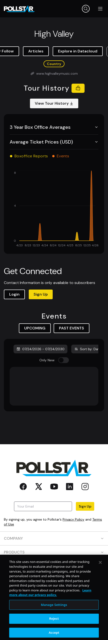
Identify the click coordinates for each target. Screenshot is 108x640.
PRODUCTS (54, 552)
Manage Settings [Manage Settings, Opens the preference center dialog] (54, 617)
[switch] (63, 360)
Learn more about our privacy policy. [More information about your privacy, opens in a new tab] (50, 605)
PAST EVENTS (71, 328)
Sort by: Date (87, 349)
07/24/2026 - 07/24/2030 (40, 349)
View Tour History (54, 103)
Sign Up (41, 294)
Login (14, 294)
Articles (35, 51)
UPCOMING (34, 328)
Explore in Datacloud (77, 51)
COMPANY (54, 538)
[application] (54, 209)
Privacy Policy (73, 519)
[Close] (100, 575)
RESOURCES (54, 565)
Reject (54, 631)
